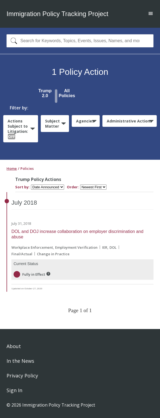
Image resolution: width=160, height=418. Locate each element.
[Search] (13, 40)
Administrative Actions (129, 121)
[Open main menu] (150, 14)
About (14, 346)
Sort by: (22, 187)
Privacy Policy (22, 375)
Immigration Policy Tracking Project (57, 13)
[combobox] (80, 40)
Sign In (14, 390)
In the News (20, 361)
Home (12, 168)
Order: (73, 187)
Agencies (85, 121)
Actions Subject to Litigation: (18, 128)
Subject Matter (52, 123)
